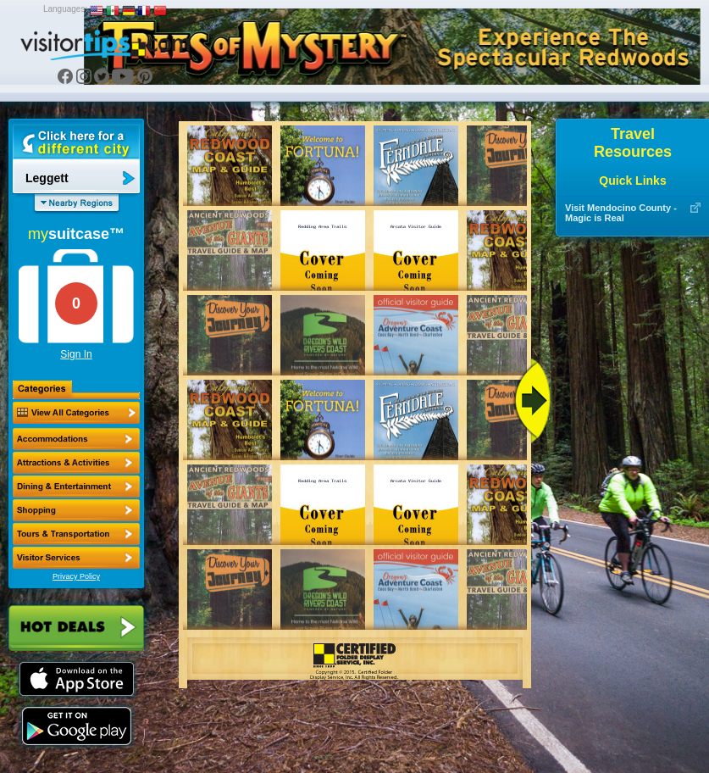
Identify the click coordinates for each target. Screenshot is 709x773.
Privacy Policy (76, 576)
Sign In (75, 354)
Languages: (65, 9)
